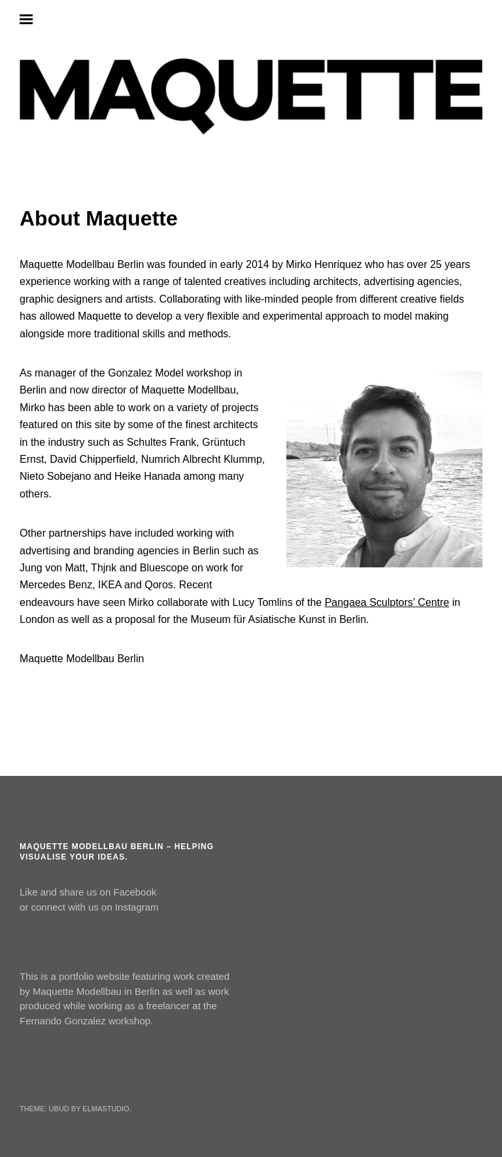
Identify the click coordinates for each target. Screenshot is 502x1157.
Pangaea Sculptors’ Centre (387, 602)
